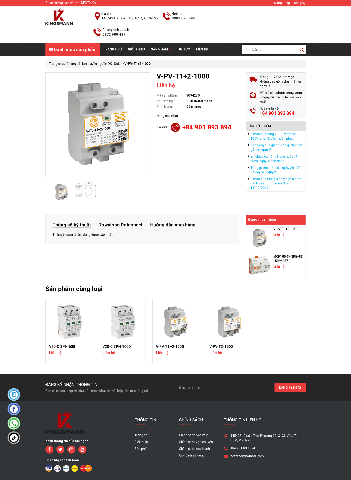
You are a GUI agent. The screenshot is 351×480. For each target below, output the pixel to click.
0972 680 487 (114, 34)
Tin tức (183, 49)
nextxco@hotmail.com (247, 456)
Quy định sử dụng (192, 455)
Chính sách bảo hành (194, 449)
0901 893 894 (183, 18)
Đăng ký (300, 3)
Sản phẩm (161, 49)
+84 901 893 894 (207, 127)
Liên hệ (202, 49)
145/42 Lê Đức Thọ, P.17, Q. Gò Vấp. (131, 18)
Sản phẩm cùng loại (74, 289)
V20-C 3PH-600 (62, 346)
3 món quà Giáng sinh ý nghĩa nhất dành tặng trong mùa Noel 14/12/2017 (276, 183)
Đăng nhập (282, 3)
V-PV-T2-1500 (221, 346)
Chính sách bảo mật (194, 435)
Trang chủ (112, 49)
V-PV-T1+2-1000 (285, 229)
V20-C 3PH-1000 (117, 346)
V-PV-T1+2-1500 (170, 346)
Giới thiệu (136, 49)
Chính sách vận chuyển (196, 442)
